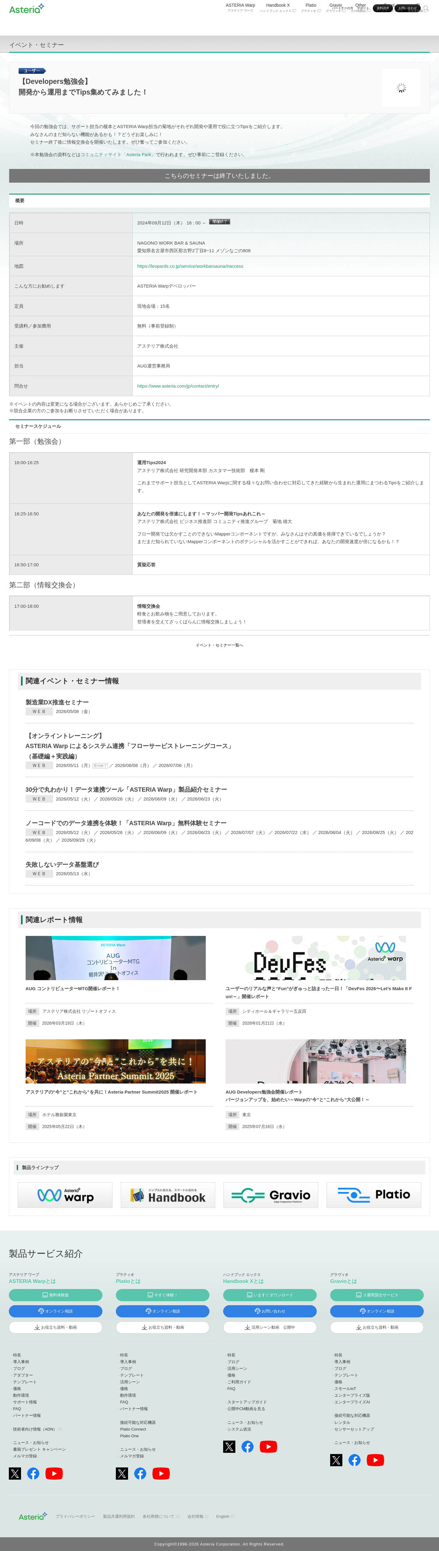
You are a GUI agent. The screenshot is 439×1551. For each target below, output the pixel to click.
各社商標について (158, 1516)
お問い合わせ (407, 8)
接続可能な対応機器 (138, 1422)
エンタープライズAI (352, 1402)
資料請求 (383, 8)
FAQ (17, 1408)
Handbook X (278, 23)
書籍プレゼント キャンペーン (39, 1449)
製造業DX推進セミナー (57, 702)
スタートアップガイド (247, 1402)
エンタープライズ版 (352, 1395)
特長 (17, 1355)
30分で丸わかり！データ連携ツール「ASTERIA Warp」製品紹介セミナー (126, 789)
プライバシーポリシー (75, 1516)
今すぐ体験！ (166, 1295)
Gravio (336, 23)
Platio (311, 23)
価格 (17, 1388)
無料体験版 (59, 1295)
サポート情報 (25, 1402)
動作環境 (21, 1395)
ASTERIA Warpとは (32, 1281)
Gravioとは (343, 1281)
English (223, 1516)
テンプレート (25, 1382)
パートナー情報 (27, 1415)
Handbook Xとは (243, 1281)
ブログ (19, 1368)
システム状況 (239, 1429)
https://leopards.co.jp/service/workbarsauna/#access (190, 266)
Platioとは (128, 1281)
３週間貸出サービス (380, 1295)
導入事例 (21, 1361)
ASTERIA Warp (240, 23)
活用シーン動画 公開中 (273, 1327)
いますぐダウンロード (273, 1295)
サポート (363, 8)
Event (389, 23)
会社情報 (195, 1516)
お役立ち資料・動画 (59, 1327)
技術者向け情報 (35, 1429)
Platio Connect (133, 1429)
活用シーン (130, 1382)
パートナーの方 (342, 8)
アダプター (23, 1375)
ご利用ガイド (239, 1382)
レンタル (342, 1422)
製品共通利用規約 (119, 1516)
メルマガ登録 (25, 1456)
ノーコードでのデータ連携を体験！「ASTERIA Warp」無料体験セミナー (126, 823)
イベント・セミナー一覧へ (219, 645)
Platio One (129, 1436)
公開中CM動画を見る (246, 1408)
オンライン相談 (59, 1311)
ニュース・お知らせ (31, 1442)
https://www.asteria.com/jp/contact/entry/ (178, 386)
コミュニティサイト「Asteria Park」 (118, 154)
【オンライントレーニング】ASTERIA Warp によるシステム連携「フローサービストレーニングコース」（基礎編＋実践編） (130, 746)
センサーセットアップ (354, 1429)
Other (361, 23)
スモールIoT (345, 1388)
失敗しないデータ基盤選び (62, 864)
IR (418, 23)
